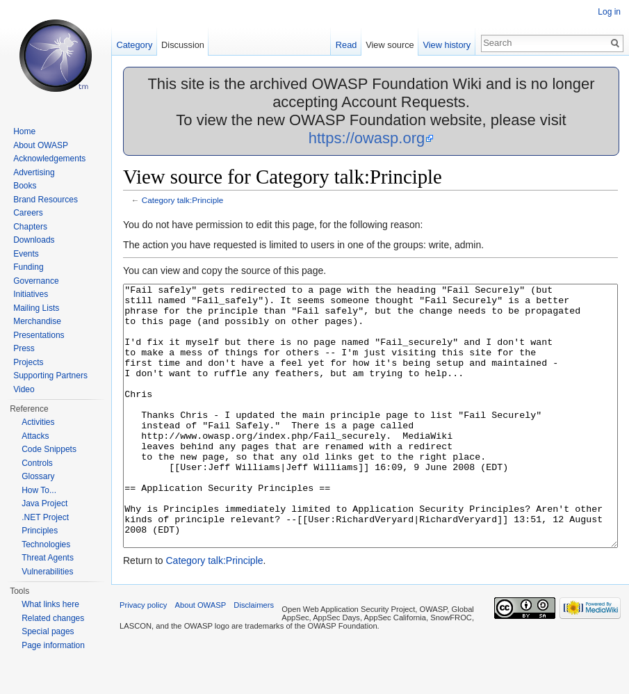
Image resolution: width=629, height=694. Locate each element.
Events (26, 254)
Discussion (182, 45)
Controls (37, 463)
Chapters (30, 227)
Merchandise (37, 321)
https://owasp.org (367, 138)
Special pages (48, 631)
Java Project (44, 503)
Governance (35, 281)
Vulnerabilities (47, 571)
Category (134, 45)
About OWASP (40, 145)
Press (24, 348)
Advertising (33, 172)
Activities (38, 422)
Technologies (46, 544)
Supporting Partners (50, 375)
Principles (40, 530)
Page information (53, 645)
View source (390, 45)
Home (24, 131)
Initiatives (30, 294)
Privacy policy (143, 657)
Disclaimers (254, 657)
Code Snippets (49, 449)
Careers (28, 213)
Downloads (33, 240)
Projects (28, 362)
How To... (39, 490)
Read (346, 45)
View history (447, 45)
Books (24, 186)
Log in (609, 12)
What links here (50, 604)
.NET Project (45, 517)
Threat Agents (48, 558)
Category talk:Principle (183, 199)
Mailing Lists (36, 308)
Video (23, 389)
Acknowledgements (49, 158)
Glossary (38, 476)
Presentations (38, 335)
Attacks (35, 436)
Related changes (53, 618)
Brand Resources (45, 199)
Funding (28, 267)
